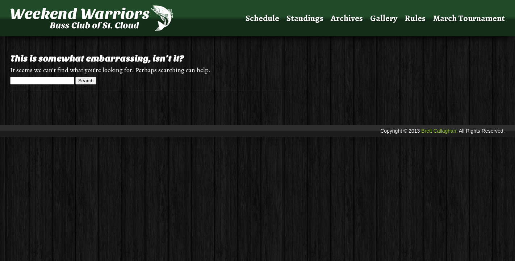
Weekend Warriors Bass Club (109, 18)
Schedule (262, 18)
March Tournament (469, 18)
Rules (415, 18)
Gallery (383, 18)
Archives (347, 18)
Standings (304, 18)
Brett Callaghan (438, 131)
